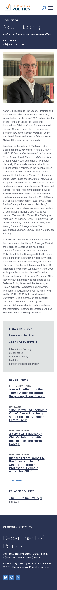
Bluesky (5, 577)
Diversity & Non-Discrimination (35, 563)
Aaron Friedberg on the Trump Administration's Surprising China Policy (26, 393)
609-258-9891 (11, 40)
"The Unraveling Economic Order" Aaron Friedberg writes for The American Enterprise (28, 415)
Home (6, 20)
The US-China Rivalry (24, 498)
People (14, 20)
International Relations (21, 335)
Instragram (11, 577)
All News (17, 480)
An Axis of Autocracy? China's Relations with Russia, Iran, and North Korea (25, 439)
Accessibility (10, 563)
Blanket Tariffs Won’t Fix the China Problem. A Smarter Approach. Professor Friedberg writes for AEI (27, 464)
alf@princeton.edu (13, 44)
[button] (43, 8)
